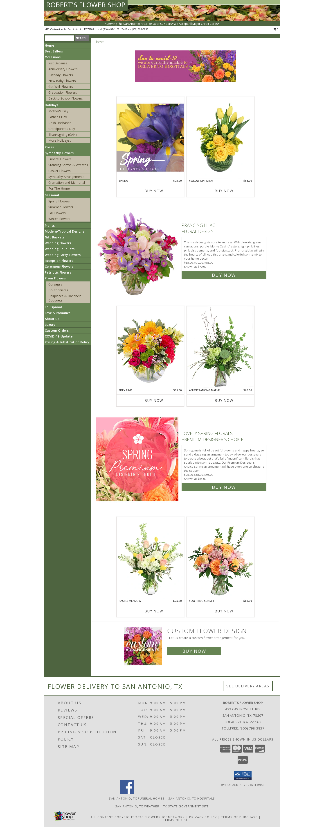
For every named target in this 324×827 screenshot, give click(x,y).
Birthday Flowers (60, 75)
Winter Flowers (59, 219)
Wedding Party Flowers (63, 255)
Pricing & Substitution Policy (67, 342)
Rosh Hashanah (59, 123)
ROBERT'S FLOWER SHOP (85, 4)
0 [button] (276, 29)
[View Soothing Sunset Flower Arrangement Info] (220, 558)
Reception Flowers (59, 260)
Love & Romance (57, 313)
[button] (243, 775)
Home (49, 45)
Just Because (57, 63)
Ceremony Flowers (59, 266)
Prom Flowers (55, 278)
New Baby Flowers (62, 81)
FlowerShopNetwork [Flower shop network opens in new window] (165, 817)
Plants (50, 225)
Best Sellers (54, 51)
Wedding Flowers (58, 243)
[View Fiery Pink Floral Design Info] (150, 347)
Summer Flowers (60, 207)
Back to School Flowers (65, 98)
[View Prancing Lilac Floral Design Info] (137, 249)
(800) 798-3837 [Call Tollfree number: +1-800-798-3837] (252, 728)
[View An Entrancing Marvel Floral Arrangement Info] (220, 347)
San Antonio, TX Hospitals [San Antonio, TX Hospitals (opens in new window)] (191, 798)
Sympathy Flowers (59, 153)
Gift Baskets (54, 237)
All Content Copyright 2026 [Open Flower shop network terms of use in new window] (117, 817)
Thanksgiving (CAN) (62, 134)
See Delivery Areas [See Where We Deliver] (247, 686)
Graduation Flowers (62, 92)
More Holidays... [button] (60, 140)
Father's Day (57, 117)
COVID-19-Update (58, 336)
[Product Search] (59, 38)
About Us (52, 319)
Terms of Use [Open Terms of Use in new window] (175, 820)
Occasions (53, 57)
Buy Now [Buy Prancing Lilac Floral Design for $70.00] (224, 275)
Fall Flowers (57, 213)
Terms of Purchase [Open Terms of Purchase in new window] (239, 817)
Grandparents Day (61, 129)
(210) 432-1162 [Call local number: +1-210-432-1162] (111, 29)
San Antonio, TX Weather (137, 806)
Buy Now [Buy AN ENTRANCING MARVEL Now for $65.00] (224, 400)
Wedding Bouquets (59, 249)
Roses (49, 147)
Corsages (55, 284)
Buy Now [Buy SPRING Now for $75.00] (153, 190)
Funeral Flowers (60, 159)
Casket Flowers (59, 171)
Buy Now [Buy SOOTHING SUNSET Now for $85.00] (224, 611)
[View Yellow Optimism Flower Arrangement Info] (220, 138)
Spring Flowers (59, 201)
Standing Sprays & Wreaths (68, 165)
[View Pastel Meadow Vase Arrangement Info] (150, 558)
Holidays (51, 105)
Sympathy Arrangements (66, 176)
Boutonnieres (58, 290)
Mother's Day (58, 111)
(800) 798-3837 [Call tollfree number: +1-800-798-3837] (140, 29)
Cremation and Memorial (66, 182)
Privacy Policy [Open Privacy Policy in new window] (203, 817)
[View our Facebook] (127, 793)
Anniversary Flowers (63, 69)
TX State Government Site (186, 806)
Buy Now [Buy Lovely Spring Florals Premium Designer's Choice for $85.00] (224, 487)
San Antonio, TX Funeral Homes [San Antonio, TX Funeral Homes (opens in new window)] (136, 798)
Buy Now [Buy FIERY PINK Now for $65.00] (153, 400)
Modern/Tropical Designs (64, 231)
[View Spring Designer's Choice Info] (150, 137)
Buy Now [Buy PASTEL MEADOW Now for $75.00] (153, 611)
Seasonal (52, 195)
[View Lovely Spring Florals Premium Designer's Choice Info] (137, 459)
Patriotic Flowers (58, 272)
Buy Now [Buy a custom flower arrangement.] (194, 651)
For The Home (59, 188)
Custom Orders (57, 330)
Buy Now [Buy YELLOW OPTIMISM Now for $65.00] (224, 190)
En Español (53, 307)
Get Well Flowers (60, 86)
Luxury (50, 324)
